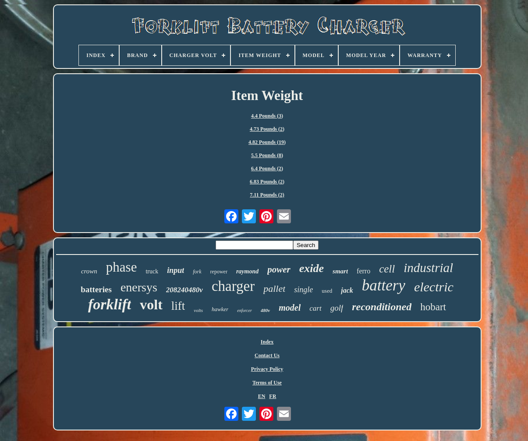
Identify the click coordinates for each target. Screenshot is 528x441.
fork (197, 272)
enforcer (244, 310)
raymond (247, 271)
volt (151, 304)
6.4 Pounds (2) (267, 168)
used (327, 290)
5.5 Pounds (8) (267, 155)
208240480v (184, 290)
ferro (363, 271)
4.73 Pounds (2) (267, 129)
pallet (274, 288)
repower (218, 272)
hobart (433, 306)
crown (89, 271)
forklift (109, 304)
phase (121, 267)
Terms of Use (267, 383)
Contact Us (267, 355)
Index (267, 342)
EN (262, 396)
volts (198, 310)
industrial (428, 268)
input (175, 270)
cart (315, 308)
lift (178, 305)
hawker (220, 309)
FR (272, 396)
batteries (96, 289)
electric (434, 287)
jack (347, 290)
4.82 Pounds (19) (267, 142)
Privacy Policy (267, 369)
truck (151, 271)
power (279, 269)
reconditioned (381, 306)
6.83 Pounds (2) (267, 182)
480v (265, 310)
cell (387, 269)
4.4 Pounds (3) (267, 116)
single (303, 289)
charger (233, 286)
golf (337, 307)
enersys (138, 287)
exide (311, 268)
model (290, 307)
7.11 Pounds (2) (267, 195)
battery (383, 285)
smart (340, 271)
